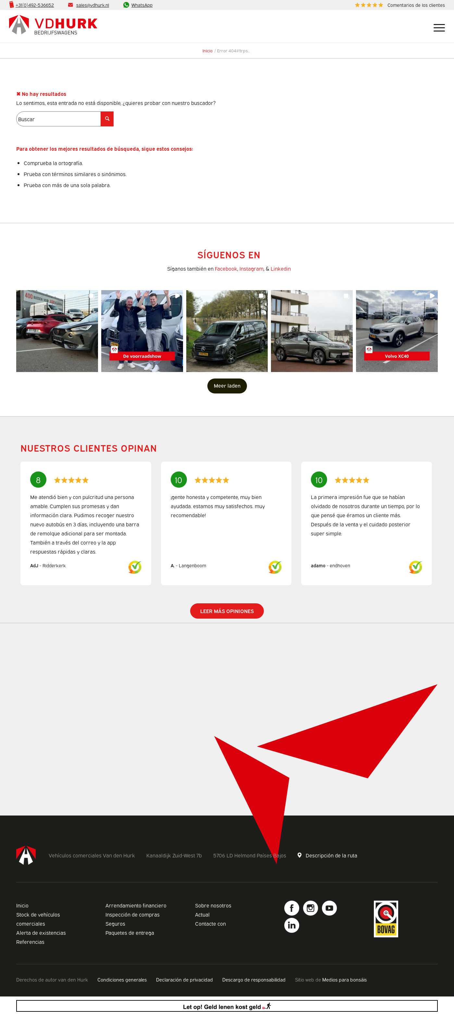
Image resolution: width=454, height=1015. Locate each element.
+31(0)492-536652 (35, 5)
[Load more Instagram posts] (227, 386)
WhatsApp (142, 5)
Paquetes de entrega (129, 932)
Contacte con (210, 923)
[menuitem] (398, 5)
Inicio (22, 905)
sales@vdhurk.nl (92, 5)
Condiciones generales (122, 979)
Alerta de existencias (41, 932)
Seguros (115, 923)
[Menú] (437, 26)
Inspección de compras (132, 914)
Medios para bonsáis (344, 979)
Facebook (226, 268)
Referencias (30, 941)
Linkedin (281, 268)
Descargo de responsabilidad (254, 979)
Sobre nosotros (213, 905)
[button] (57, 331)
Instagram (251, 268)
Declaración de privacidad (184, 979)
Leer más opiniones (227, 610)
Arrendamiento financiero (135, 905)
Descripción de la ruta (331, 855)
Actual (202, 914)
